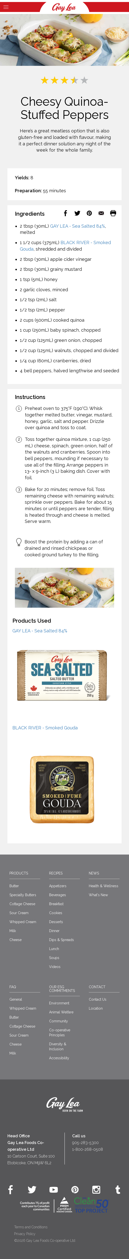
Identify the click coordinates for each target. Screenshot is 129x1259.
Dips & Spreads (61, 940)
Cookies (55, 913)
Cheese (15, 940)
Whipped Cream (22, 922)
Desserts (56, 922)
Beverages (57, 895)
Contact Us (97, 999)
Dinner (54, 931)
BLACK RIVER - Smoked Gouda (45, 727)
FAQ (12, 987)
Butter (14, 886)
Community (58, 1021)
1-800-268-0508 (87, 1149)
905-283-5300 (85, 1142)
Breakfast (56, 904)
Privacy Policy (24, 1234)
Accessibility (59, 1058)
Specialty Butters (22, 895)
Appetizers (57, 886)
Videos (55, 967)
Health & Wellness (103, 886)
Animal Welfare (61, 1012)
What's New (98, 895)
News (94, 873)
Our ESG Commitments (62, 989)
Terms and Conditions (30, 1227)
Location (96, 1008)
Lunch (54, 949)
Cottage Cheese (22, 904)
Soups (54, 958)
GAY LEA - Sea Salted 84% (77, 226)
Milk (12, 931)
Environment (59, 1003)
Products (18, 873)
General (15, 999)
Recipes (56, 873)
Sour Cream (19, 913)
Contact (97, 987)
